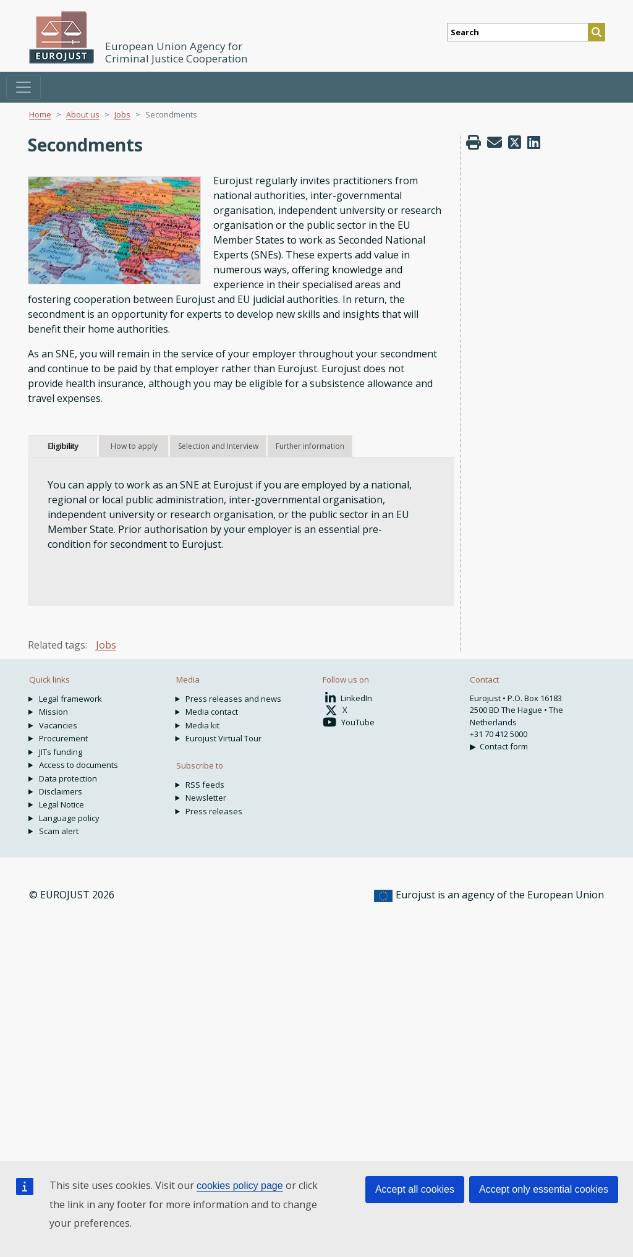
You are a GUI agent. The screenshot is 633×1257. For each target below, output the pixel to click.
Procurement (63, 738)
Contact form (504, 746)
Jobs (122, 114)
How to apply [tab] (134, 446)
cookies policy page (240, 1185)
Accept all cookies (414, 1189)
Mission (53, 711)
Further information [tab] (310, 446)
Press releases (213, 811)
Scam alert (59, 831)
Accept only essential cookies (543, 1189)
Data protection (68, 778)
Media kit (202, 725)
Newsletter (205, 797)
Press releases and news (233, 698)
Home (40, 114)
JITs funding (60, 751)
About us (83, 114)
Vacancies (58, 725)
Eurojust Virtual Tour (223, 738)
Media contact (211, 711)
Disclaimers (60, 791)
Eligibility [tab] (63, 446)
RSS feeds (204, 784)
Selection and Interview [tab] (218, 446)
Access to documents (78, 764)
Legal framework (70, 698)
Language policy (69, 818)
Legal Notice (61, 804)
